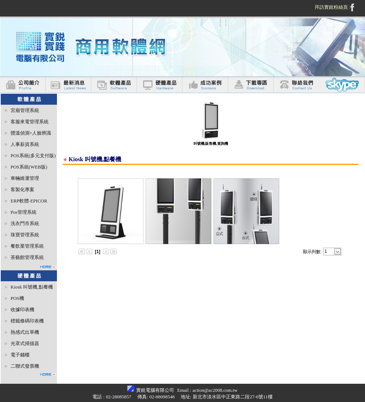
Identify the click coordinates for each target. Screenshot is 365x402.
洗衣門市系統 (25, 223)
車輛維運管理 (25, 178)
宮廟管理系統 (25, 110)
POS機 (17, 298)
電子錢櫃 (20, 354)
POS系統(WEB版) (29, 167)
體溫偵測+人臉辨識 (31, 133)
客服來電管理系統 (30, 121)
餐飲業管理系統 (27, 246)
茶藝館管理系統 (27, 257)
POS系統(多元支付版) (33, 155)
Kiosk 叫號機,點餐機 (32, 287)
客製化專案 (22, 189)
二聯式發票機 (25, 366)
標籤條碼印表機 (27, 321)
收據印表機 (22, 309)
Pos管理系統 (23, 212)
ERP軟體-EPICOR (29, 201)
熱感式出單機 (25, 332)
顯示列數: (312, 251)
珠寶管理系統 (25, 234)
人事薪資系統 (25, 144)
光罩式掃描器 (25, 343)
